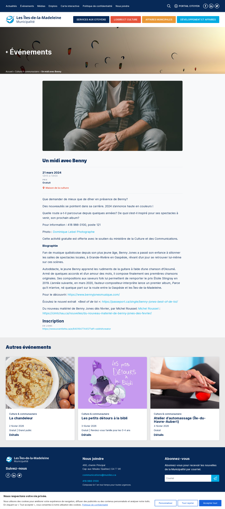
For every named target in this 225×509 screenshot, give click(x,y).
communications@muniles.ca (99, 475)
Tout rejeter (188, 503)
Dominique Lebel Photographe (74, 232)
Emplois (53, 6)
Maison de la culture (55, 187)
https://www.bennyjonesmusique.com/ (94, 294)
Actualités (11, 6)
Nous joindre (122, 6)
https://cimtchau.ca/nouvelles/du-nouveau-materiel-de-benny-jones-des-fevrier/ (97, 313)
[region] (112, 500)
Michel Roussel (148, 308)
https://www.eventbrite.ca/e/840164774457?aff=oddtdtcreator (76, 328)
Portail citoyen (186, 6)
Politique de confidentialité (95, 505)
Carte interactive (70, 6)
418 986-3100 (91, 481)
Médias (41, 6)
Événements (27, 6)
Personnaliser (165, 503)
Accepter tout (210, 503)
